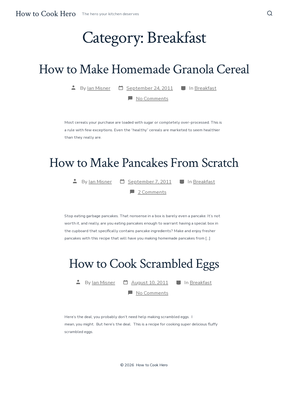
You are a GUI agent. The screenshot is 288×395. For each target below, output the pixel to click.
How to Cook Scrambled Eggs (144, 264)
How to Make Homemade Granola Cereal (144, 69)
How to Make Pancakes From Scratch (144, 163)
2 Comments (152, 192)
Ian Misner (98, 88)
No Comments (152, 98)
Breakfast (205, 88)
